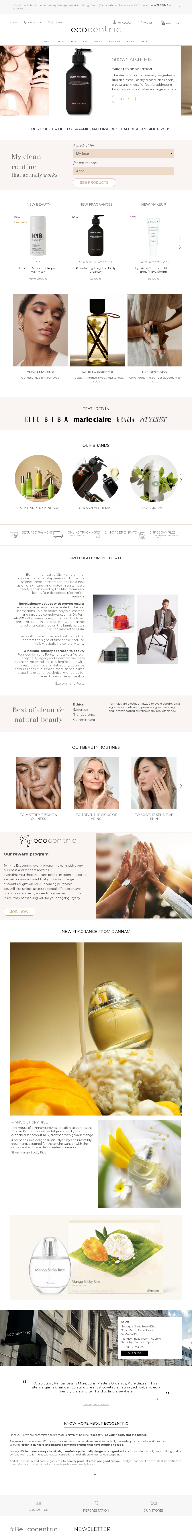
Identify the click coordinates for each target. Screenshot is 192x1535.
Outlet (144, 41)
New (46, 41)
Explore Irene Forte (70, 683)
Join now (19, 912)
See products (94, 182)
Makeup (98, 41)
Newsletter (83, 1529)
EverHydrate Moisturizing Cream (77, 5)
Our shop (134, 1353)
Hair (85, 41)
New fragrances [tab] (96, 204)
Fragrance (114, 41)
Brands (130, 41)
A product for (83, 145)
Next (118, 80)
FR (11, 22)
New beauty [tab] (38, 204)
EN (15, 22)
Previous (4, 80)
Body (73, 41)
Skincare (60, 41)
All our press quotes (96, 1404)
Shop (135, 99)
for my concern (85, 163)
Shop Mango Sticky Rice (28, 1152)
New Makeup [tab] (153, 204)
